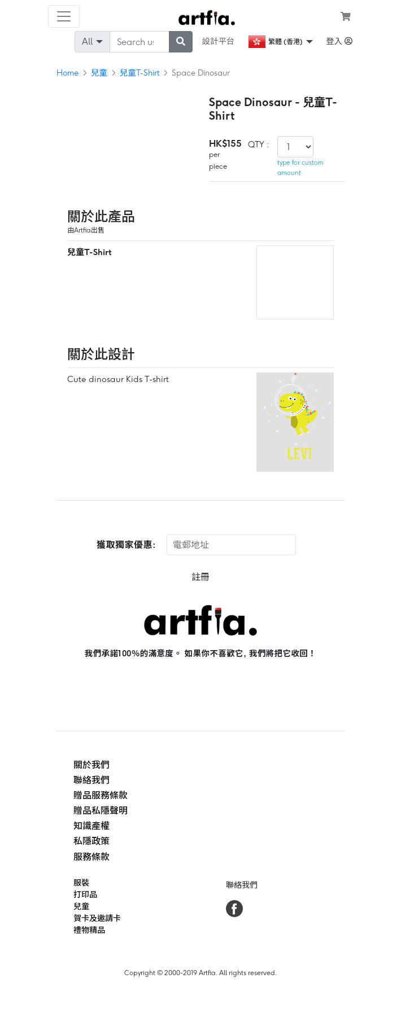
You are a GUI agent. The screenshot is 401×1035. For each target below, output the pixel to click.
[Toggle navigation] (64, 16)
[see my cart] (346, 16)
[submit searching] (181, 41)
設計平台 (218, 41)
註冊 (200, 577)
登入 (339, 41)
